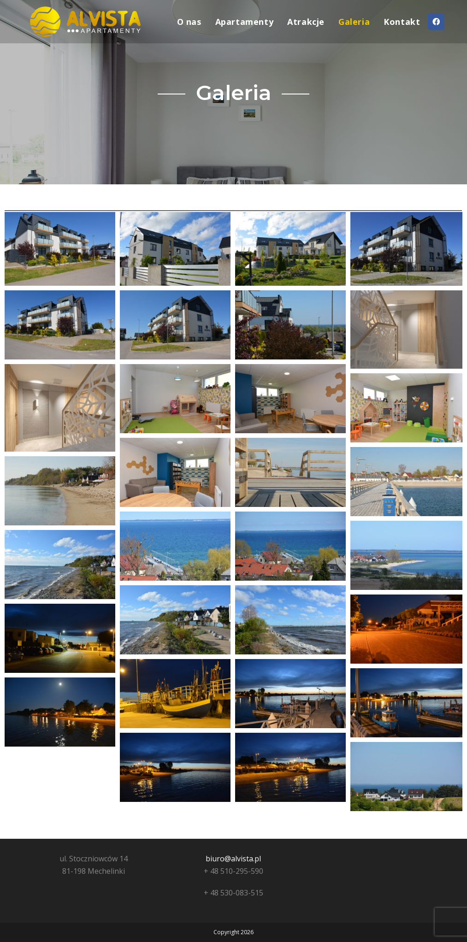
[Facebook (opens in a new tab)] (436, 21)
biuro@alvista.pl (233, 859)
